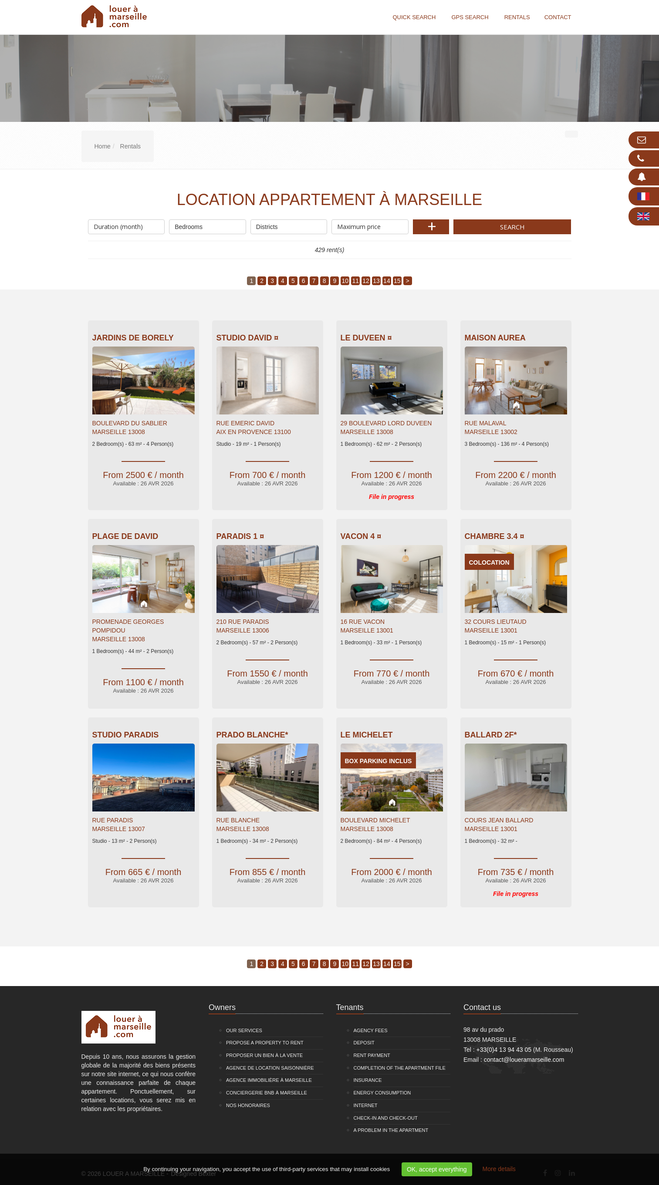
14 (386, 280)
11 (355, 280)
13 (376, 280)
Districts (289, 224)
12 (365, 280)
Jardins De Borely (133, 337)
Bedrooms (207, 224)
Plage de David (125, 536)
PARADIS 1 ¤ (240, 536)
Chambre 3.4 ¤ (494, 536)
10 (345, 280)
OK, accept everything (437, 1169)
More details (499, 1168)
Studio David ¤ (247, 337)
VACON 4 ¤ (361, 536)
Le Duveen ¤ (366, 337)
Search (512, 226)
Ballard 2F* (491, 735)
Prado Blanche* (252, 735)
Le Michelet (367, 735)
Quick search (414, 17)
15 (397, 280)
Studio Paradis (125, 735)
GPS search (469, 17)
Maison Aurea (495, 337)
